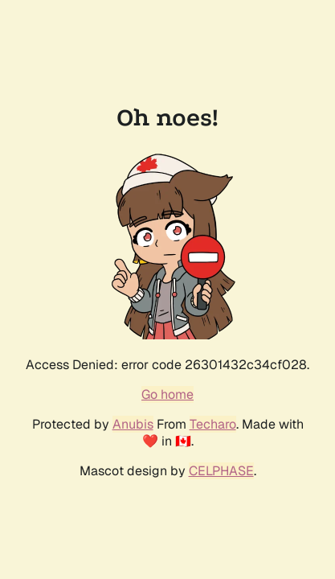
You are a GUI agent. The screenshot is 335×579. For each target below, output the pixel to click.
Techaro (213, 424)
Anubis (132, 424)
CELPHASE (221, 470)
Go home (167, 394)
